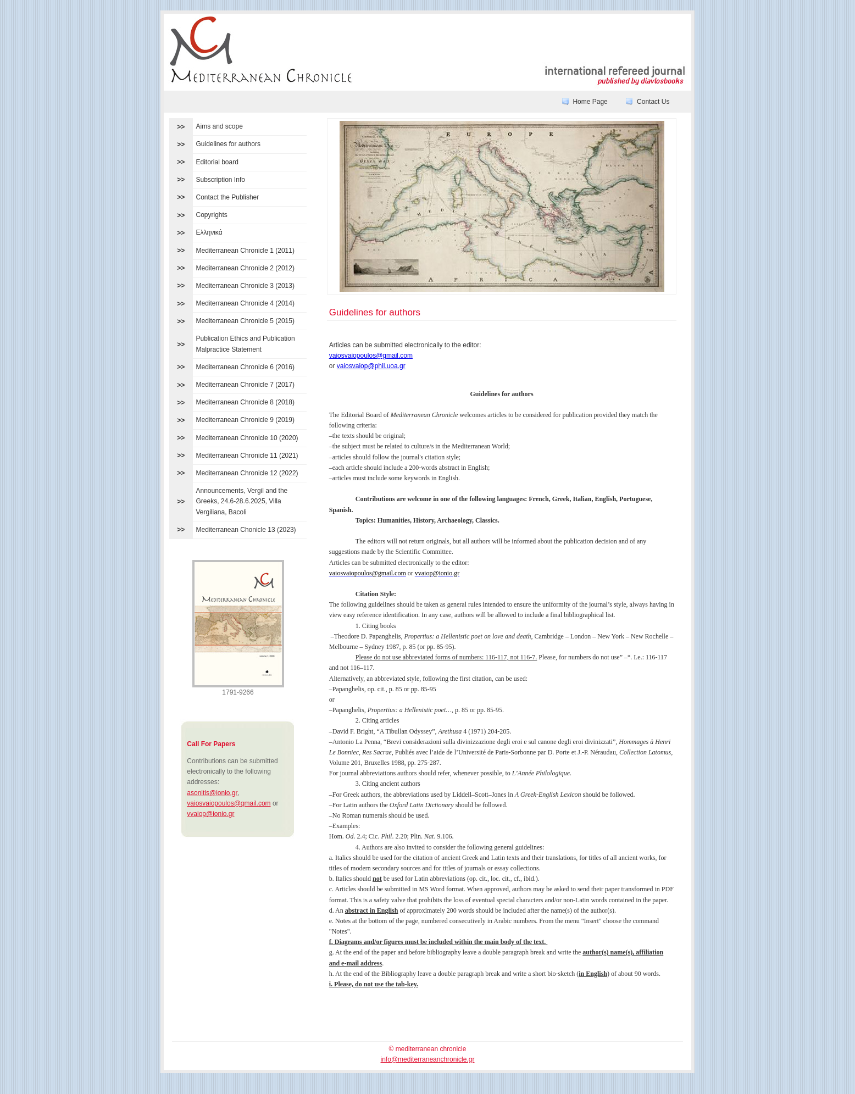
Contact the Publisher (227, 197)
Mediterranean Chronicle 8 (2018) (245, 402)
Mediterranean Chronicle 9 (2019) (245, 420)
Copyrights (211, 215)
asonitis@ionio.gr (212, 793)
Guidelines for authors (228, 144)
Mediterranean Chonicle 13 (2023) (246, 530)
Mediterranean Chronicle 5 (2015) (245, 321)
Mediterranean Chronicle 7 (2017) (245, 384)
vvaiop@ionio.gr (210, 814)
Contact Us (653, 101)
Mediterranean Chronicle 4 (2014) (245, 303)
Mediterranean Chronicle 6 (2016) (245, 367)
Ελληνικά (209, 232)
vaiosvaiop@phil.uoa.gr (371, 366)
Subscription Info (220, 180)
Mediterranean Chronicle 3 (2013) (245, 286)
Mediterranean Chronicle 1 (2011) (245, 250)
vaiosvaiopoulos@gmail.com (228, 803)
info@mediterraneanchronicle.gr (428, 1059)
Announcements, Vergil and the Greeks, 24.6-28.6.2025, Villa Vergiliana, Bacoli (242, 501)
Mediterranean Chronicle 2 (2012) (245, 268)
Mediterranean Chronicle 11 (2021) (247, 455)
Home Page (590, 101)
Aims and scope (219, 126)
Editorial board (217, 162)
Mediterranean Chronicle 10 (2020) (247, 438)
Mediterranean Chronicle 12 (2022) (247, 473)
